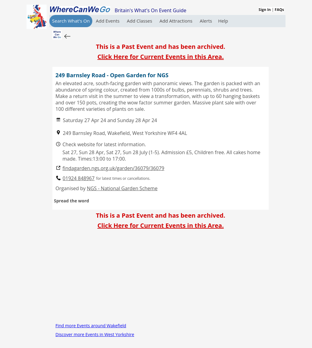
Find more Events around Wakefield (90, 325)
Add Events (108, 21)
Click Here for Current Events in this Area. (161, 57)
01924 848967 (79, 178)
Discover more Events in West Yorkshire (94, 334)
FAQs (279, 9)
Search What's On (71, 21)
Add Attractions (176, 21)
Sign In (265, 9)
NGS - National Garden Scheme (122, 188)
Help (223, 21)
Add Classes (140, 21)
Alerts (206, 21)
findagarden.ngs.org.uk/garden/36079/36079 (113, 168)
